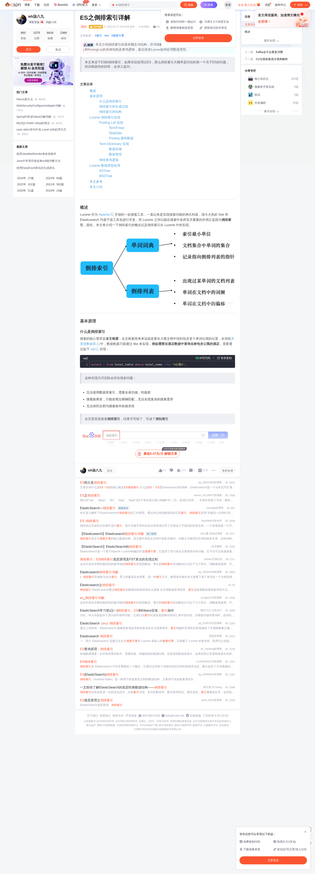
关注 (109, 470)
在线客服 (195, 715)
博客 (27, 4)
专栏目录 (227, 470)
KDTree (104, 170)
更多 (96, 4)
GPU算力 (80, 3)
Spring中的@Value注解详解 (40, 116)
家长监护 (91, 725)
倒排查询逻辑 (109, 160)
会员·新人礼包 (249, 4)
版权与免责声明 (183, 725)
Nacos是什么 (30, 99)
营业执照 (224, 725)
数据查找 (115, 154)
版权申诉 (197, 725)
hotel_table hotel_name (138, 364)
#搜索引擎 (117, 35)
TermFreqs (116, 128)
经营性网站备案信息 (181, 721)
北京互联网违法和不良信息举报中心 (212, 721)
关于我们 (92, 715)
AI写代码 (204, 358)
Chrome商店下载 (149, 725)
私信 (58, 49)
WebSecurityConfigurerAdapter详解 (40, 108)
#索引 (98, 35)
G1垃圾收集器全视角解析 (272, 59)
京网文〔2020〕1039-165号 (154, 721)
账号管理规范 (166, 725)
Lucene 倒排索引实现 (105, 117)
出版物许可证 (211, 725)
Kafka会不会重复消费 (269, 52)
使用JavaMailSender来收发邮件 (36, 153)
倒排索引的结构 (110, 111)
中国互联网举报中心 (127, 725)
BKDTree (105, 176)
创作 (300, 4)
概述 (93, 91)
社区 (46, 4)
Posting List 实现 (111, 122)
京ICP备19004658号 (126, 721)
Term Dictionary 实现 (114, 144)
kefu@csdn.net (174, 715)
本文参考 (96, 181)
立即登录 (198, 38)
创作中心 (280, 4)
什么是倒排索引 (110, 101)
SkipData (115, 133)
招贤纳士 (105, 715)
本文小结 (96, 187)
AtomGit (60, 4)
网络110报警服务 (106, 725)
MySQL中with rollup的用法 (39, 123)
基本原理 (96, 96)
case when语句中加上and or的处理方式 (41, 132)
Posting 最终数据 (121, 138)
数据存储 (115, 149)
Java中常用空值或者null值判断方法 (38, 160)
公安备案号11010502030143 (99, 721)
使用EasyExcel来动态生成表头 (35, 167)
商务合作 (118, 715)
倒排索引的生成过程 (113, 106)
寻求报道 (131, 715)
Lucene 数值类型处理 (105, 165)
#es (106, 35)
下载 (37, 4)
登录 (228, 4)
